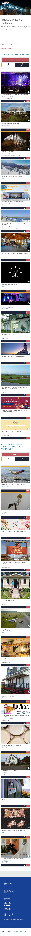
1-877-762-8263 (8, 922)
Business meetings (8, 895)
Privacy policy (10, 931)
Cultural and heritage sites (6, 48)
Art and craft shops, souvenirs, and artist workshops (12, 50)
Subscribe (8, 909)
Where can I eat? (8, 887)
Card (27, 101)
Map (22, 64)
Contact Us (7, 923)
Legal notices (4, 931)
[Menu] (29, 3)
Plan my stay (9, 891)
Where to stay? (8, 884)
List (8, 64)
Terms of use (16, 931)
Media (21, 931)
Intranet (24, 931)
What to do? (8, 880)
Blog (7, 899)
